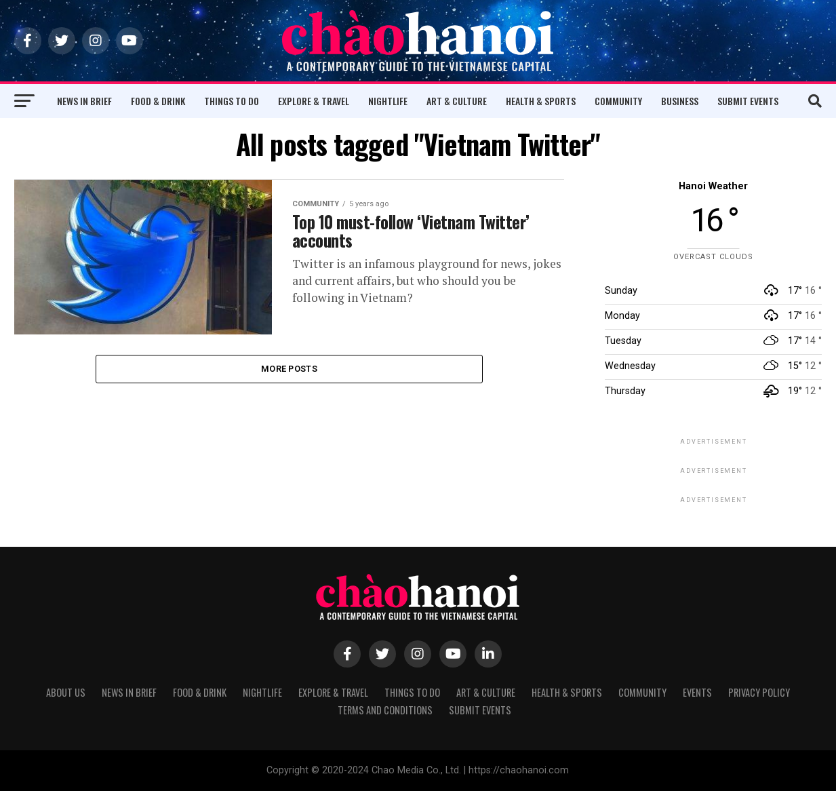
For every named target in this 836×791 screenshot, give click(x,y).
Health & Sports (541, 101)
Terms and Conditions (385, 710)
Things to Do (231, 101)
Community (618, 101)
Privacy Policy (759, 692)
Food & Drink (158, 101)
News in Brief (84, 101)
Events (697, 692)
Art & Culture (456, 101)
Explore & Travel (313, 101)
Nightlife (387, 101)
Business (679, 101)
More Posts (289, 369)
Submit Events (747, 101)
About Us (65, 692)
